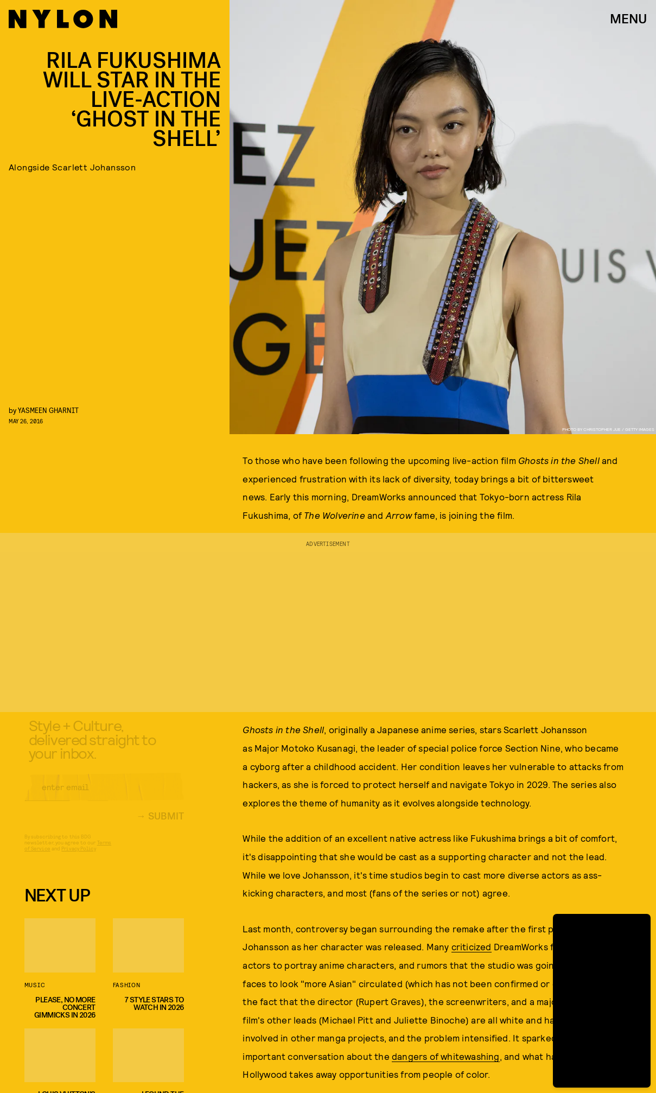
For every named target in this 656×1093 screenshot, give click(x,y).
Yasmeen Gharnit (48, 410)
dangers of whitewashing (446, 1056)
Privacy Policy (78, 857)
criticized (471, 946)
